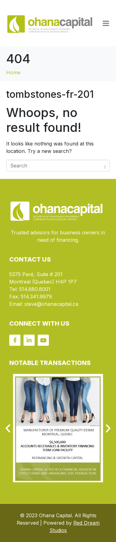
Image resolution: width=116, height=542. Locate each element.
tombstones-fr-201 (50, 94)
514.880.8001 (34, 289)
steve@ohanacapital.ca (51, 304)
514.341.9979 (36, 296)
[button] (7, 428)
